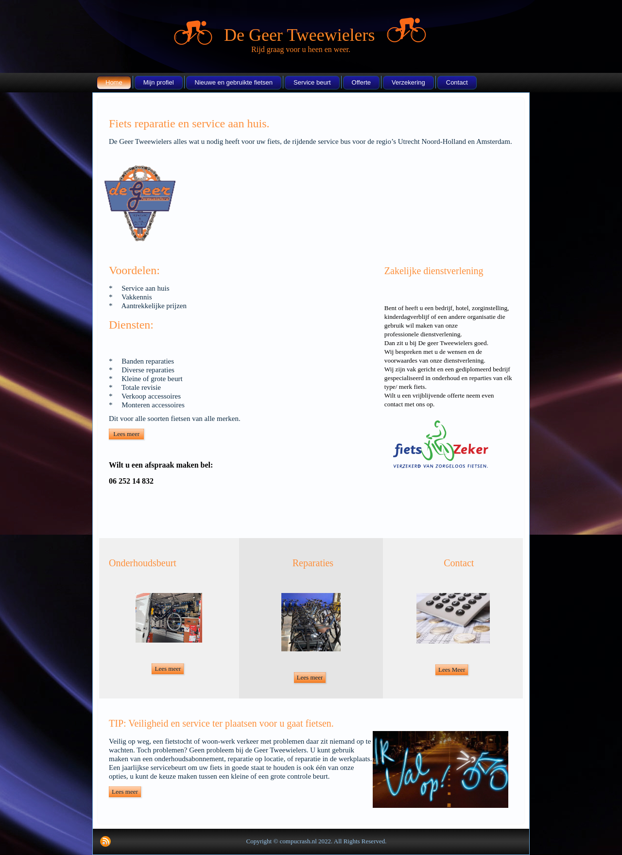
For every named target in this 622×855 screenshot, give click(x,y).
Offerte (361, 82)
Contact (457, 82)
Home (113, 82)
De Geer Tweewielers (299, 35)
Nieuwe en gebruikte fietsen (234, 82)
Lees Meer (451, 669)
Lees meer (126, 433)
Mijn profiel (158, 82)
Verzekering (408, 82)
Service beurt (312, 82)
